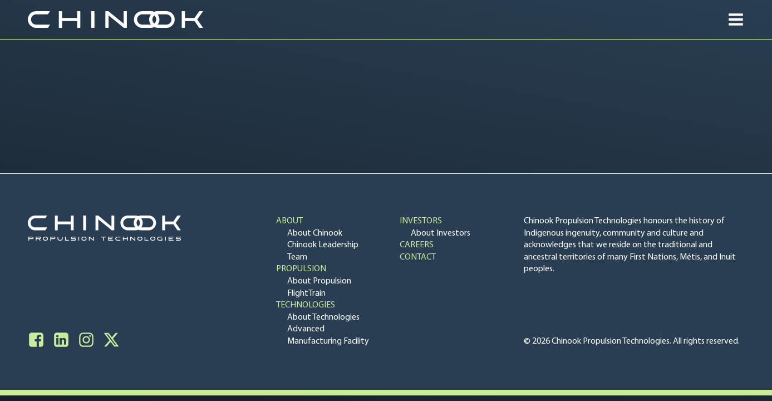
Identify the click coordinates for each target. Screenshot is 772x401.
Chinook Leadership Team (322, 251)
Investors (421, 221)
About (289, 221)
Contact (418, 257)
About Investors (440, 233)
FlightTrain (306, 293)
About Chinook (314, 233)
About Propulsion (319, 281)
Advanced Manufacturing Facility (328, 335)
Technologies (305, 305)
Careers (417, 245)
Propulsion (301, 269)
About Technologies (323, 317)
